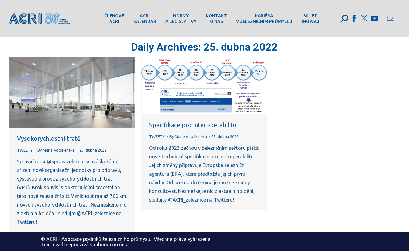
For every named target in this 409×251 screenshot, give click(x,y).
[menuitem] (114, 18)
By (56, 150)
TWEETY (25, 150)
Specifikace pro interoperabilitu (192, 124)
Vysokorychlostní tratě (49, 138)
